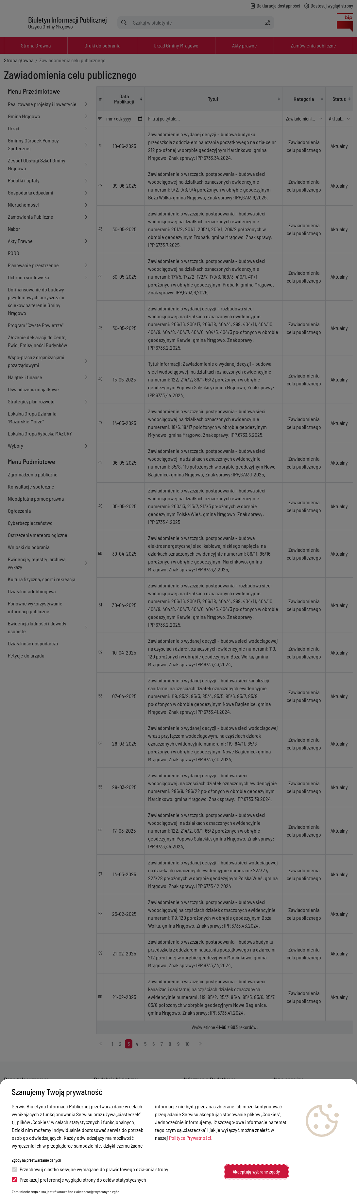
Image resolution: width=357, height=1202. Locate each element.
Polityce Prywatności (190, 1138)
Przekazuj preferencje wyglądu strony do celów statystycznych (79, 1179)
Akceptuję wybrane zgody (256, 1171)
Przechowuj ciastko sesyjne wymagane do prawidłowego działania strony (90, 1169)
